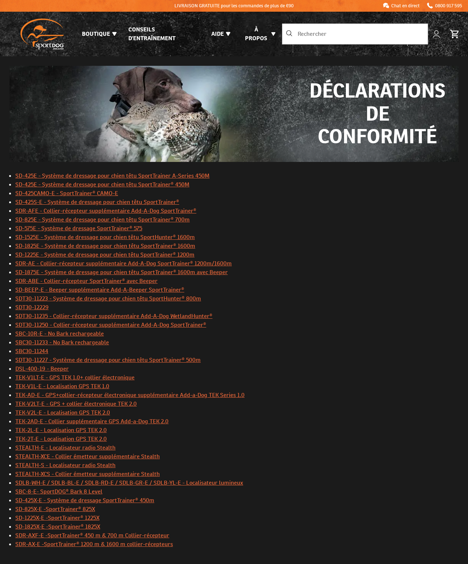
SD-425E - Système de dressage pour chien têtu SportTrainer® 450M (102, 184)
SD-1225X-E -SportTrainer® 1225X (57, 518)
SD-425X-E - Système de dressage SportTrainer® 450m (84, 500)
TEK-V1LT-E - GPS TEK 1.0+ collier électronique (75, 377)
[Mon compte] (437, 34)
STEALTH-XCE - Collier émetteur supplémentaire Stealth (87, 456)
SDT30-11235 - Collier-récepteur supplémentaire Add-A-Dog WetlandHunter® (113, 316)
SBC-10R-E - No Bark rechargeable (59, 333)
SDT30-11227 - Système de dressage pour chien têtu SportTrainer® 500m (108, 360)
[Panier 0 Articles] (455, 34)
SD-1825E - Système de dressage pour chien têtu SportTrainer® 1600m (105, 246)
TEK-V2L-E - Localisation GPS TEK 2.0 (62, 412)
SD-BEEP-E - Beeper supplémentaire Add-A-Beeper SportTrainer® (99, 290)
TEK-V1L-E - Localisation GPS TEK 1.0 (62, 386)
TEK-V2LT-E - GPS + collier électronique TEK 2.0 (76, 404)
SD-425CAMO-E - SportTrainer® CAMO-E (66, 193)
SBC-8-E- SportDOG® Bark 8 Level (58, 491)
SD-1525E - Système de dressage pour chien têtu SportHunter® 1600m (105, 237)
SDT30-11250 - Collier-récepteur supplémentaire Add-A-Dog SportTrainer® (110, 325)
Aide (220, 34)
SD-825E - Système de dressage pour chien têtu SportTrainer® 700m (102, 219)
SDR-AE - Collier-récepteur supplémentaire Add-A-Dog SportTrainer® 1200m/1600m (123, 263)
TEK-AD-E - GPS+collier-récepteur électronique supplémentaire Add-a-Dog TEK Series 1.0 (130, 395)
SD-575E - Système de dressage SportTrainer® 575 (78, 228)
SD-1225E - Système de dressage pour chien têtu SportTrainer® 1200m (105, 254)
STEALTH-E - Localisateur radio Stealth (65, 447)
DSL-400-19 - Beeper (42, 368)
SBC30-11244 (31, 351)
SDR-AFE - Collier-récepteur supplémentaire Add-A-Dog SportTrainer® (105, 211)
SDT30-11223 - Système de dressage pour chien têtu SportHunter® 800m (108, 298)
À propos (260, 34)
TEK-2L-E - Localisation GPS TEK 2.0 (61, 430)
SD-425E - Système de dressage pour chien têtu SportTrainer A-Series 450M (112, 175)
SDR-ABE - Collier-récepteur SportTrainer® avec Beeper (86, 281)
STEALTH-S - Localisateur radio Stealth (65, 465)
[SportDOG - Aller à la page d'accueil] (42, 34)
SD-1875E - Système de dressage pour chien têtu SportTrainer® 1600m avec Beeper (121, 272)
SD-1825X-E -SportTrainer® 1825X (57, 526)
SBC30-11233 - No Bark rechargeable (62, 342)
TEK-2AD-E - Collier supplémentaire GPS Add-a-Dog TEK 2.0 (92, 421)
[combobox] (355, 34)
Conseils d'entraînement (152, 34)
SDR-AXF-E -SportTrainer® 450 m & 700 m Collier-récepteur (92, 535)
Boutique (99, 34)
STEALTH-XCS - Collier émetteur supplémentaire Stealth (87, 474)
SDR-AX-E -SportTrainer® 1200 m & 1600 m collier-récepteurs (94, 544)
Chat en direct (405, 6)
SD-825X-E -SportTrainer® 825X (55, 509)
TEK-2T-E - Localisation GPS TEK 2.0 (61, 439)
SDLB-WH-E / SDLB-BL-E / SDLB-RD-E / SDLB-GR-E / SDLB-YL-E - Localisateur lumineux (129, 483)
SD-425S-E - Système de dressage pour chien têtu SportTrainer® (97, 202)
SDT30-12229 (32, 307)
